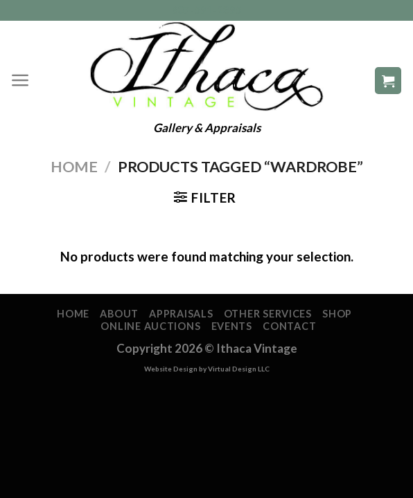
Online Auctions (150, 326)
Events (231, 326)
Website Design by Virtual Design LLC (207, 369)
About (119, 314)
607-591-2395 (207, 10)
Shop (337, 314)
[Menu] (20, 80)
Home (74, 167)
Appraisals (181, 314)
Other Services (268, 314)
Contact (289, 326)
